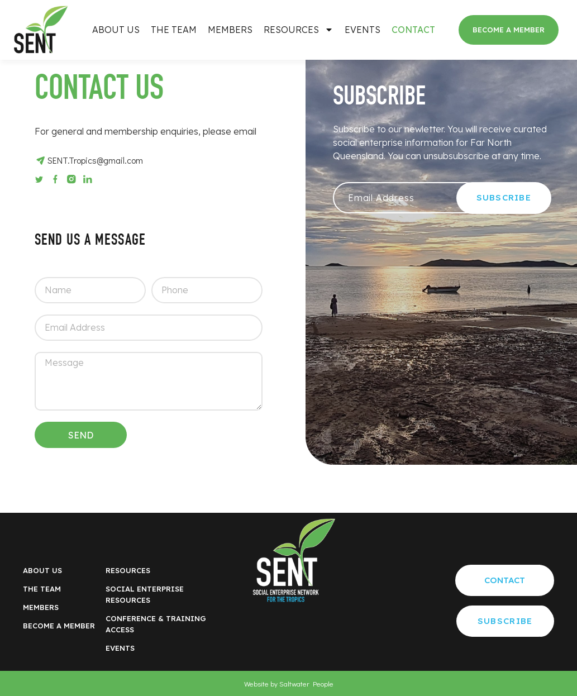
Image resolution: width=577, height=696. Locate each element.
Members (230, 29)
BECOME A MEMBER (59, 625)
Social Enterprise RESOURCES (145, 594)
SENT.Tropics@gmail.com (95, 160)
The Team (174, 29)
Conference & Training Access (156, 624)
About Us (116, 29)
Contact (413, 29)
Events (362, 29)
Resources (298, 30)
